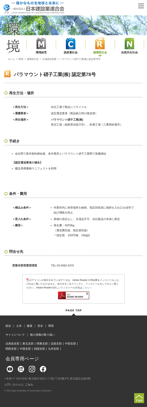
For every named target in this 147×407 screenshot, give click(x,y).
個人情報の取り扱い (42, 334)
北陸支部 (56, 343)
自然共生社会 (129, 52)
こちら (29, 384)
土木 (19, 325)
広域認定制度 (49, 59)
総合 (8, 325)
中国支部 (25, 348)
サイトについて (15, 334)
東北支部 (28, 343)
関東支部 (42, 343)
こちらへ (87, 287)
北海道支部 (12, 343)
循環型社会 (100, 52)
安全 (40, 325)
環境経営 (41, 52)
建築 (29, 325)
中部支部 (70, 343)
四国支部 (39, 348)
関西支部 (11, 348)
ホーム (11, 59)
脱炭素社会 (71, 52)
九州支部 (53, 348)
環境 (21, 59)
